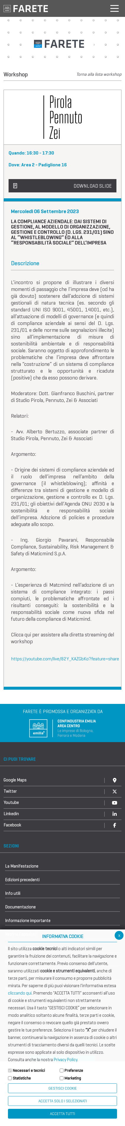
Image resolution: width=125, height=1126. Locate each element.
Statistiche (22, 1078)
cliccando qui (20, 993)
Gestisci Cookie (62, 1088)
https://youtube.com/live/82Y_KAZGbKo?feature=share (65, 659)
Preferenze (73, 1070)
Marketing (72, 1078)
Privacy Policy (65, 1059)
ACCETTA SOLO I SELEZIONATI (62, 1101)
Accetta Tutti (62, 1113)
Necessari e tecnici (29, 1070)
